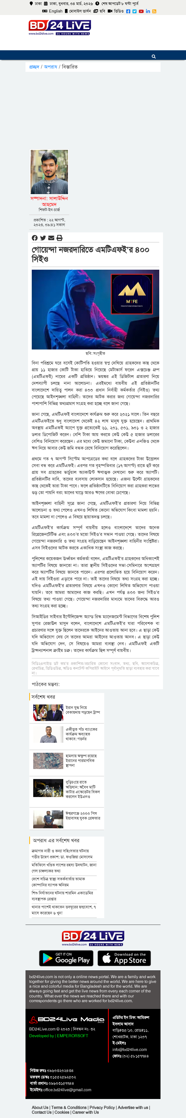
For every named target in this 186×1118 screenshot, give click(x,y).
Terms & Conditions (69, 1107)
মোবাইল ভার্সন (78, 11)
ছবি (99, 11)
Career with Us (85, 1112)
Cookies (61, 1112)
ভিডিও (116, 11)
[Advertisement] (102, 109)
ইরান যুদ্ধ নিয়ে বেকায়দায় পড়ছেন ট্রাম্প (83, 710)
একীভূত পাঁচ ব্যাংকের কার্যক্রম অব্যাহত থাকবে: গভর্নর (81, 734)
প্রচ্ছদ (35, 67)
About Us (40, 1107)
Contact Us (42, 1112)
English (52, 11)
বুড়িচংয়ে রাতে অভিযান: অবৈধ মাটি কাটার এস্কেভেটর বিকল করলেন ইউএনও (83, 789)
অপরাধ (50, 67)
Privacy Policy (103, 1107)
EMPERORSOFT (72, 1035)
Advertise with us (133, 1107)
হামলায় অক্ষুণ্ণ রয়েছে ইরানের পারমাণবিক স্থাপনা (81, 760)
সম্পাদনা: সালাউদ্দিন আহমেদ (49, 201)
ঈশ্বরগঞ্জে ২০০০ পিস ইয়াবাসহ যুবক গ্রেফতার (83, 816)
